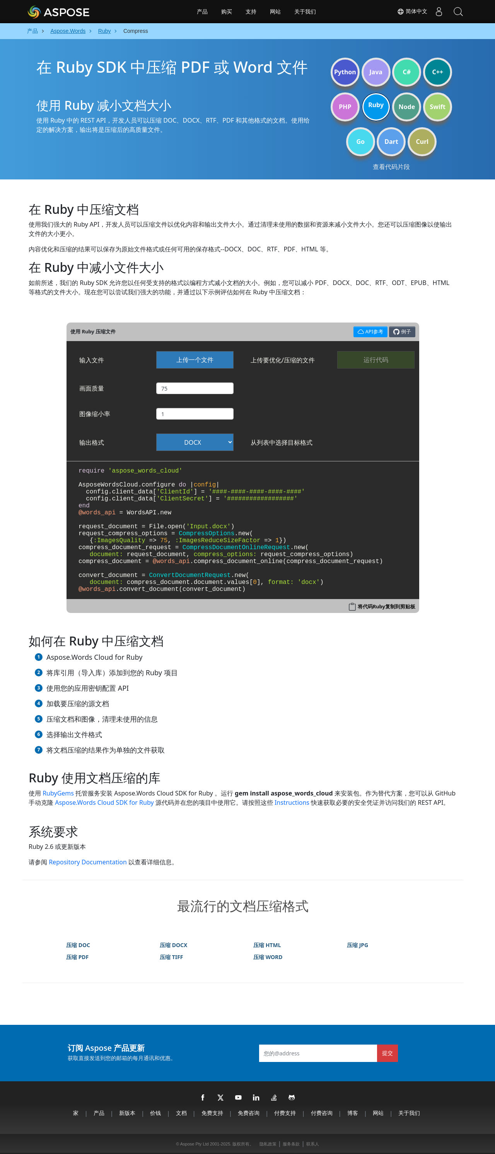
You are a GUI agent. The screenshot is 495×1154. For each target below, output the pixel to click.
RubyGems (58, 793)
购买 (226, 12)
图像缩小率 (94, 414)
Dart (391, 141)
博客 (352, 1112)
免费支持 (212, 1112)
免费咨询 (248, 1112)
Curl (422, 141)
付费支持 (285, 1112)
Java (375, 72)
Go (360, 141)
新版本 (127, 1112)
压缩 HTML (267, 945)
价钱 (155, 1112)
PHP (345, 106)
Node (407, 106)
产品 (202, 12)
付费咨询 (322, 1112)
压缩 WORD (268, 957)
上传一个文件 (194, 359)
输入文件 (91, 360)
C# (407, 72)
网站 (275, 12)
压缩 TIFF (171, 957)
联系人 (312, 1144)
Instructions (292, 802)
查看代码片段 (391, 166)
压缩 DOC (78, 945)
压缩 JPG (357, 945)
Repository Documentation (88, 862)
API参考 (369, 330)
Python (345, 72)
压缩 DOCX (173, 945)
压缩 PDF (77, 957)
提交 (387, 1053)
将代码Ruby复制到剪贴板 (386, 606)
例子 (402, 331)
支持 (251, 12)
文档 (181, 1112)
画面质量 (91, 388)
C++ (437, 72)
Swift (437, 106)
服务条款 (291, 1144)
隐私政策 (268, 1144)
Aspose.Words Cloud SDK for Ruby (104, 802)
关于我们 (305, 12)
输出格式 (91, 442)
